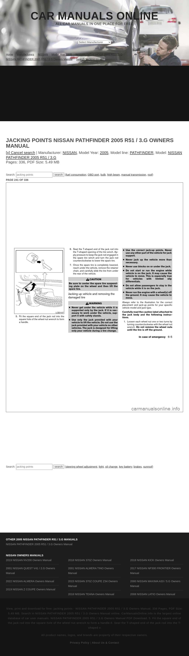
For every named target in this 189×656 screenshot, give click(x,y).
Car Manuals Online (95, 16)
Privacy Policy (79, 642)
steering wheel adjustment (81, 466)
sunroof (147, 466)
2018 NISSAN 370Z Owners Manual (89, 560)
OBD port (93, 174)
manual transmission (133, 174)
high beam (113, 174)
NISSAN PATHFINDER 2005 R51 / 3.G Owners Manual (39, 544)
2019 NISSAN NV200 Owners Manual (28, 560)
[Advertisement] (94, 93)
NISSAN (70, 152)
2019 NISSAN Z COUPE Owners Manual (30, 589)
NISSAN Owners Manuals (24, 555)
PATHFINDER (141, 152)
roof (150, 174)
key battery (125, 466)
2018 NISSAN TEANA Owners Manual (91, 594)
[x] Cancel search (20, 152)
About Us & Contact (105, 642)
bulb (103, 174)
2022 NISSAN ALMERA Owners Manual (30, 581)
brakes (138, 466)
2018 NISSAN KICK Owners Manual (152, 560)
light (101, 466)
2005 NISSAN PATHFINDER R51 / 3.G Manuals (47, 539)
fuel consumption (76, 174)
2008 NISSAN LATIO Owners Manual (152, 594)
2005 (104, 152)
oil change (111, 466)
